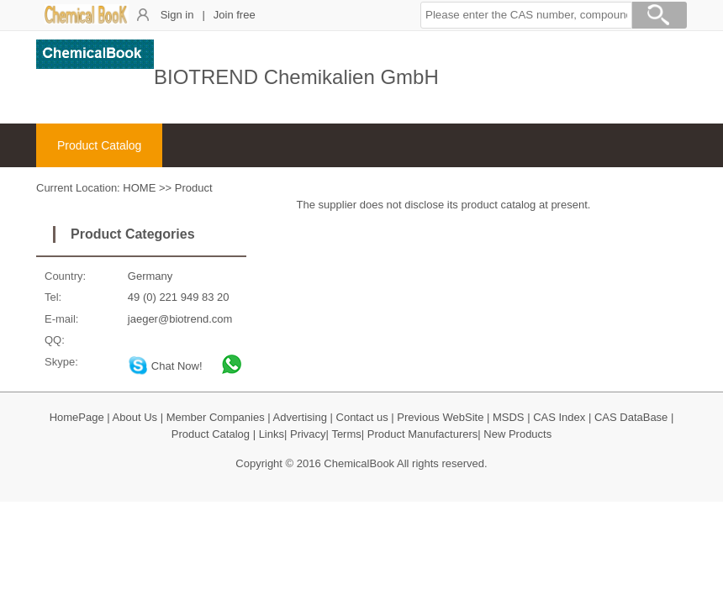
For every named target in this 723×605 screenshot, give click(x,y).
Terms (346, 434)
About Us (135, 417)
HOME (139, 188)
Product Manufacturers (422, 434)
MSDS (509, 417)
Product (194, 188)
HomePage (77, 417)
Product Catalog (99, 145)
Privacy (308, 434)
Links (271, 434)
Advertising (300, 417)
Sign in (177, 14)
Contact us (362, 417)
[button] (526, 15)
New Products (517, 434)
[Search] (659, 17)
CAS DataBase (631, 417)
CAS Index (559, 417)
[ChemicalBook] (87, 20)
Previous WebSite (440, 417)
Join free (235, 14)
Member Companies (215, 417)
